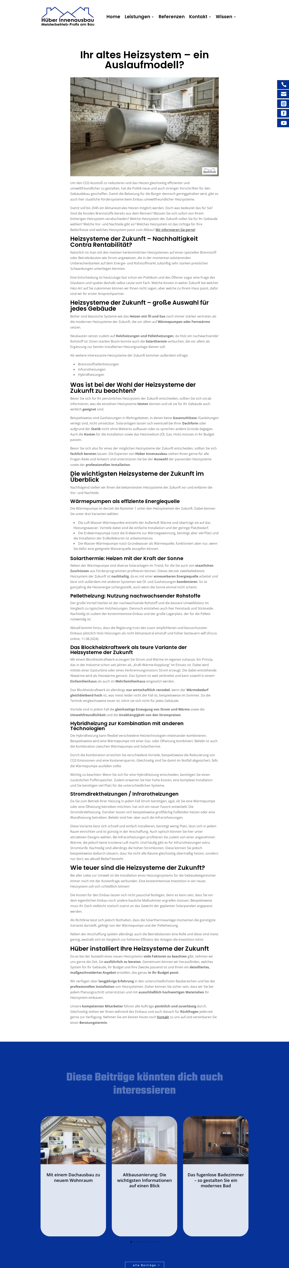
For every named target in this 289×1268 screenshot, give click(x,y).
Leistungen (138, 16)
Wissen (214, 16)
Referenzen (168, 16)
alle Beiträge (144, 1225)
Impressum (111, 1263)
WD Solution (99, 1263)
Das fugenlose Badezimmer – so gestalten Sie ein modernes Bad (187, 1172)
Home (117, 16)
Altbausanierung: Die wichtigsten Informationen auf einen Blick (144, 1172)
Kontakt (191, 16)
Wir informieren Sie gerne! (171, 271)
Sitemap (134, 1263)
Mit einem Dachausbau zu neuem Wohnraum (102, 1170)
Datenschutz (123, 1263)
